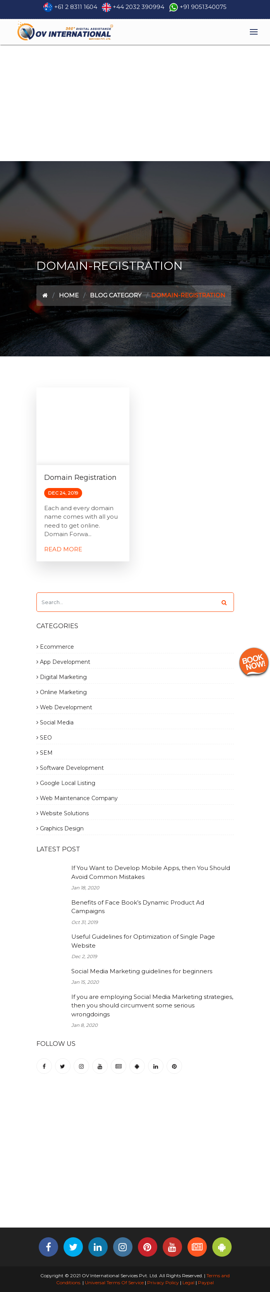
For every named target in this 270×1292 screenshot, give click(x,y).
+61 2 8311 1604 (75, 6)
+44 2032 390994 (138, 6)
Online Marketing (61, 692)
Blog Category (115, 295)
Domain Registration (80, 477)
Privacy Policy (163, 1282)
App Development (63, 661)
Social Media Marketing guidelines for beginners (141, 971)
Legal (188, 1282)
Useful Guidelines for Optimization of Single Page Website (143, 941)
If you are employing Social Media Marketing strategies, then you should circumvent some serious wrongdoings (152, 1005)
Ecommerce (55, 646)
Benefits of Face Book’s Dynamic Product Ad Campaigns (137, 907)
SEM (44, 752)
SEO (44, 737)
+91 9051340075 (203, 6)
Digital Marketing (61, 677)
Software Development (70, 767)
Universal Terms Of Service (114, 1282)
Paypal (206, 1282)
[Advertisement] (135, 103)
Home (69, 295)
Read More (63, 549)
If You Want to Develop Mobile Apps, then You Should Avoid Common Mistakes (150, 872)
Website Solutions (62, 813)
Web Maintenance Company (77, 798)
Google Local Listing (65, 783)
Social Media (55, 722)
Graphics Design (60, 828)
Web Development (64, 707)
